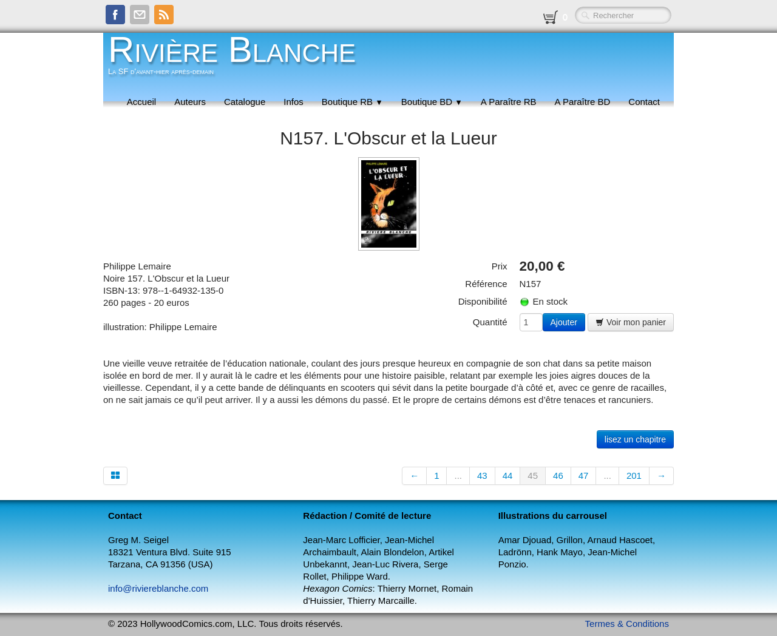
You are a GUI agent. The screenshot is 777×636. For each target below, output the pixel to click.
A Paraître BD (583, 101)
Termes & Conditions (627, 623)
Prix (499, 266)
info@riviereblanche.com (158, 588)
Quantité (490, 322)
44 (508, 475)
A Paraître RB (509, 101)
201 (634, 475)
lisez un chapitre (635, 439)
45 (533, 475)
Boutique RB (352, 101)
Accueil (141, 101)
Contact (644, 101)
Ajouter (564, 322)
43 (482, 475)
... (458, 475)
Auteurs (190, 101)
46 (558, 475)
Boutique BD (432, 101)
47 (584, 475)
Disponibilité (482, 301)
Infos (293, 101)
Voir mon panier (630, 322)
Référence (486, 284)
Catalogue (244, 101)
